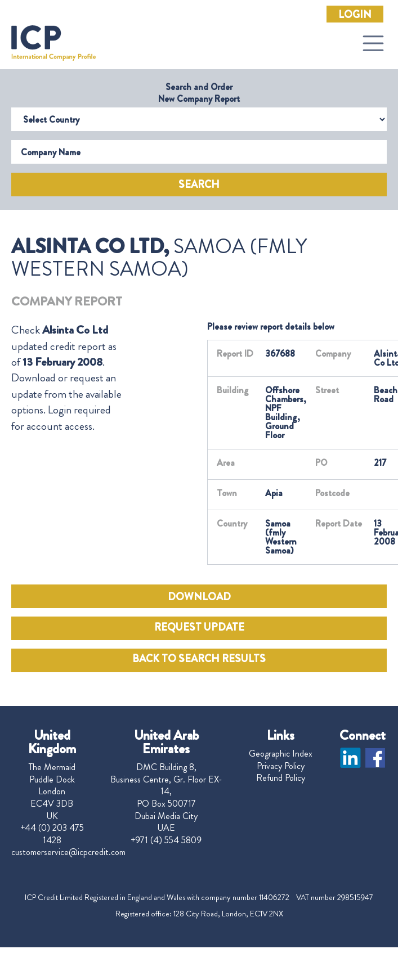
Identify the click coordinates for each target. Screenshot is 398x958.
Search (199, 184)
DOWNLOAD (199, 597)
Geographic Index (280, 754)
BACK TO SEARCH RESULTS (199, 658)
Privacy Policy (281, 766)
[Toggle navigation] (373, 43)
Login (355, 14)
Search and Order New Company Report (199, 93)
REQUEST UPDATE (199, 627)
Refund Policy (280, 778)
